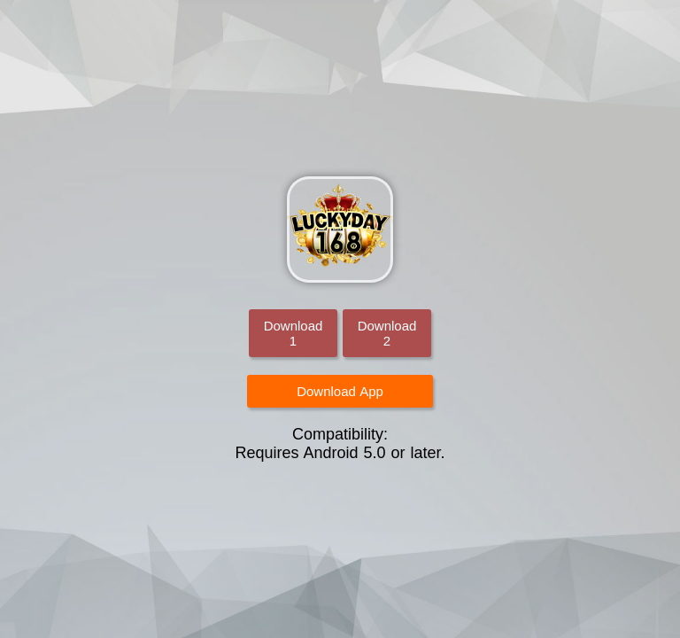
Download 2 (387, 333)
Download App (340, 391)
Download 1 (293, 333)
